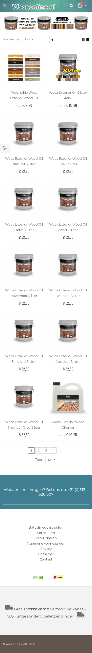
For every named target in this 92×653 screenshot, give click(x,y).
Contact (46, 559)
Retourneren (46, 538)
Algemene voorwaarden (46, 543)
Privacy (46, 549)
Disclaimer (46, 554)
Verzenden (46, 533)
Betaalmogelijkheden (46, 527)
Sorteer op (11, 39)
